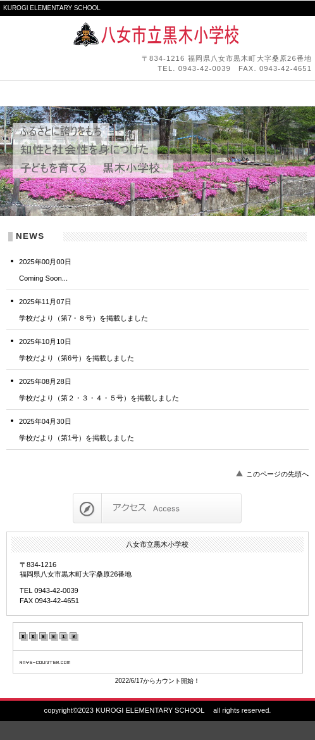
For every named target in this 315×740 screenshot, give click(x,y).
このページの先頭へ (277, 474)
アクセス (157, 508)
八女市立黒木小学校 (157, 35)
